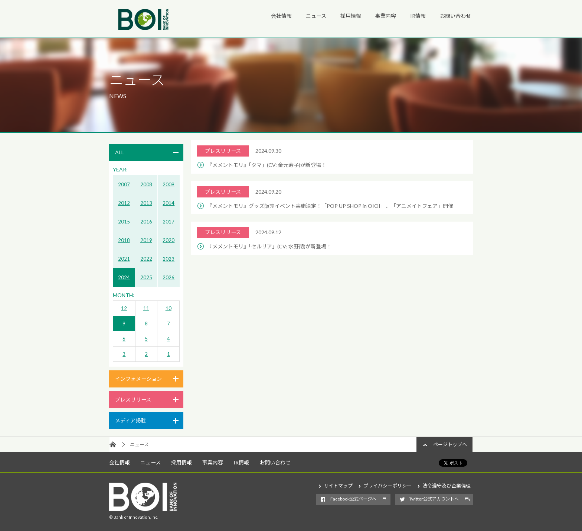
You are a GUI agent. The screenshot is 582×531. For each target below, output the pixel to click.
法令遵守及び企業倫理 (446, 486)
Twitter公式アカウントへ (434, 499)
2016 (146, 222)
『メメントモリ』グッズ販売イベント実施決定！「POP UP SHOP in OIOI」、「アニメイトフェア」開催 (330, 206)
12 (124, 308)
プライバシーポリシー (387, 486)
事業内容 (385, 16)
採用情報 (350, 16)
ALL (119, 152)
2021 (124, 259)
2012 (124, 203)
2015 (124, 222)
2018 (124, 240)
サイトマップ (338, 486)
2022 (146, 259)
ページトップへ (450, 444)
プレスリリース (133, 399)
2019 (146, 240)
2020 (168, 240)
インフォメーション (138, 379)
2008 (146, 184)
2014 (168, 203)
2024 (124, 277)
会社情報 (281, 16)
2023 (168, 259)
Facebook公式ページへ (353, 499)
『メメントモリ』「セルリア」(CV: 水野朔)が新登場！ (269, 246)
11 (146, 308)
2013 (146, 203)
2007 (124, 184)
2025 (146, 277)
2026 (168, 277)
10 (168, 308)
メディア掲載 (130, 420)
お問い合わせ (455, 16)
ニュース (316, 16)
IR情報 (418, 16)
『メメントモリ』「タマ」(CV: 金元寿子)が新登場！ (266, 165)
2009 (168, 184)
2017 (168, 222)
